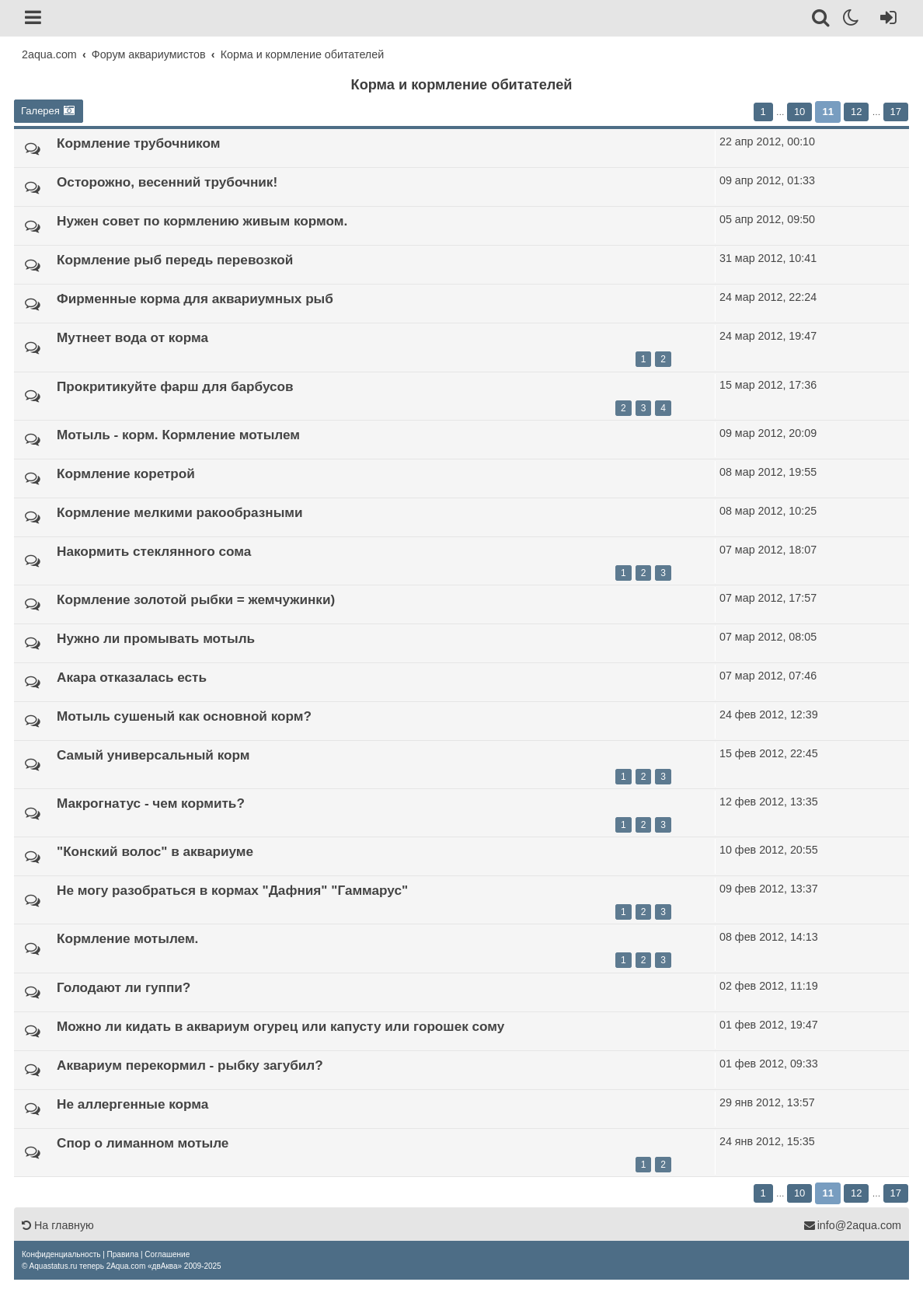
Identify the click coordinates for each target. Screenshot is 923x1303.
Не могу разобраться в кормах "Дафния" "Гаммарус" (232, 890)
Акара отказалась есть (132, 677)
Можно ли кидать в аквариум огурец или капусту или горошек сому (280, 1026)
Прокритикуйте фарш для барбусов (175, 386)
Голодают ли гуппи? (123, 987)
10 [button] (799, 111)
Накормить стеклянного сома (154, 551)
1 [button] (763, 111)
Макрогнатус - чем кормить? (151, 803)
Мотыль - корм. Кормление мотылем (178, 434)
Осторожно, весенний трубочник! (167, 182)
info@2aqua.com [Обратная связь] (852, 1225)
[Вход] (885, 20)
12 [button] (856, 111)
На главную (58, 1225)
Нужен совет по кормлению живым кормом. (202, 221)
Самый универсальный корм (153, 755)
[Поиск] (822, 20)
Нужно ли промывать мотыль (156, 638)
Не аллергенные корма (132, 1104)
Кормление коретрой (126, 473)
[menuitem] (61, 1254)
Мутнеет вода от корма (132, 337)
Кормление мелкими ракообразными (180, 512)
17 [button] (895, 111)
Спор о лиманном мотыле (142, 1143)
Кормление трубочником (138, 143)
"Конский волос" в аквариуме (155, 851)
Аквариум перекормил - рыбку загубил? (190, 1065)
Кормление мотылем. (127, 938)
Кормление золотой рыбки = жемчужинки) (196, 599)
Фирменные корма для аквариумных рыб (195, 298)
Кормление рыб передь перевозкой (175, 259)
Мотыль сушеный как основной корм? (184, 716)
